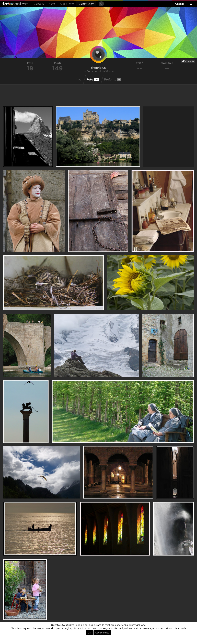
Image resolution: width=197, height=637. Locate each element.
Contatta (188, 61)
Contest (39, 4)
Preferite (112, 79)
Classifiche (67, 4)
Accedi (179, 3)
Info (78, 79)
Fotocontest (15, 3)
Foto (52, 4)
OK (89, 633)
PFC (139, 63)
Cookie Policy (102, 633)
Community (86, 4)
